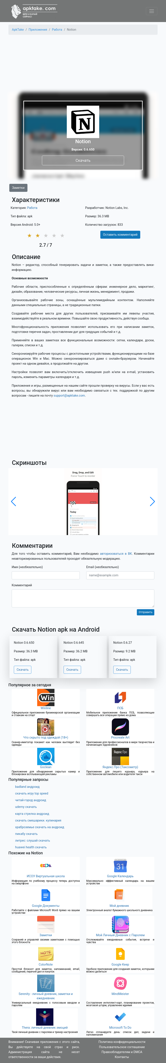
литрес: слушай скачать (32, 840)
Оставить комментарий (120, 235)
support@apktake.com (69, 395)
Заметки (18, 188)
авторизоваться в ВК (116, 554)
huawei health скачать (31, 847)
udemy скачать (26, 807)
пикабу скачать (26, 834)
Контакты (122, 1057)
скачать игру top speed (31, 793)
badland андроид (27, 787)
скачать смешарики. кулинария (38, 820)
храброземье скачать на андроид (39, 827)
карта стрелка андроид (32, 814)
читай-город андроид (30, 800)
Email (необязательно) (102, 567)
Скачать (82, 160)
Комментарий (22, 585)
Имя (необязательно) (27, 567)
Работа (32, 208)
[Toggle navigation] (151, 11)
